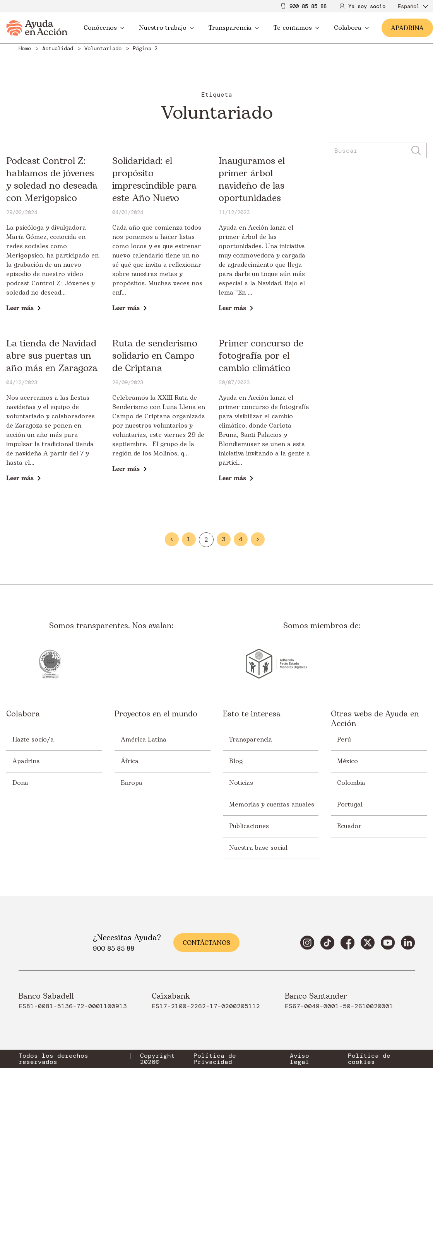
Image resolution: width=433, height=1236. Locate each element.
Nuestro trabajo (166, 27)
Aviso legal (299, 1187)
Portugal (350, 933)
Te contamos (297, 27)
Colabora (351, 27)
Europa (131, 911)
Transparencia (234, 27)
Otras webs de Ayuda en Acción (375, 847)
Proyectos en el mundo (156, 843)
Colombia (351, 911)
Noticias (241, 911)
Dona (20, 911)
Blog (236, 889)
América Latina (143, 868)
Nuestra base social (258, 976)
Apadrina (26, 889)
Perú (344, 868)
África (130, 889)
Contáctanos (206, 1071)
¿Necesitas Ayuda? (127, 1066)
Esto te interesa (252, 843)
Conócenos (104, 27)
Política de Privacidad (214, 1187)
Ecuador (349, 954)
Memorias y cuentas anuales (271, 933)
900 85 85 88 (308, 6)
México (347, 889)
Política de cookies (369, 1187)
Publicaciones (249, 954)
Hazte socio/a (33, 868)
